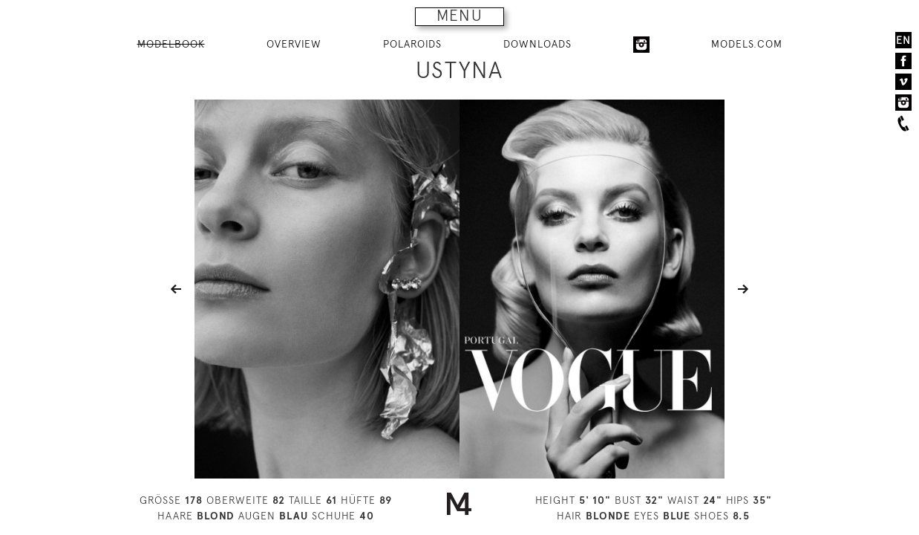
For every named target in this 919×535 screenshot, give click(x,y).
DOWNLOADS (537, 44)
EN (903, 40)
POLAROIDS (412, 44)
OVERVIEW (293, 44)
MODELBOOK (171, 44)
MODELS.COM (746, 44)
